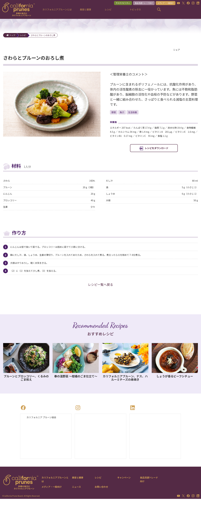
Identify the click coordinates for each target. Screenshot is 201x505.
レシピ (23, 35)
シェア (177, 50)
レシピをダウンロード (156, 149)
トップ (12, 35)
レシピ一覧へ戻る (100, 289)
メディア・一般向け (164, 3)
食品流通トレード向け (139, 3)
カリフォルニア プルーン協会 (43, 423)
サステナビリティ (116, 3)
